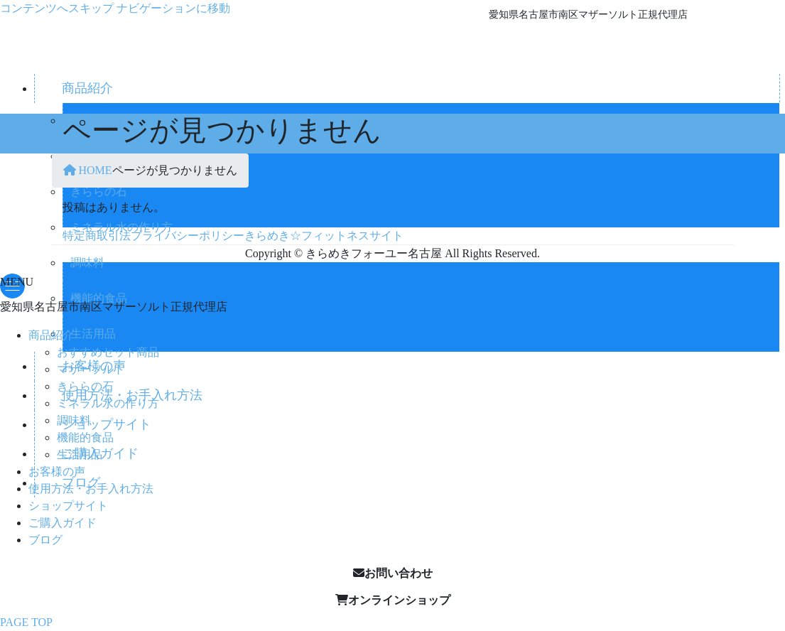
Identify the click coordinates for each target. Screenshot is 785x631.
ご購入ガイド (62, 523)
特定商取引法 (97, 236)
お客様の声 (56, 471)
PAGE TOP (26, 622)
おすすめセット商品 (108, 352)
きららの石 (85, 386)
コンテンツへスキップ (57, 8)
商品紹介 (51, 335)
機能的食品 (85, 437)
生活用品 (79, 454)
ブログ (45, 540)
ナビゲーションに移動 (173, 8)
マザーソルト (91, 369)
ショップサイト (68, 506)
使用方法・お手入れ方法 (90, 488)
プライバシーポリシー (187, 236)
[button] (392, 573)
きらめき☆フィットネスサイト (324, 236)
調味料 (87, 263)
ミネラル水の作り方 (108, 403)
